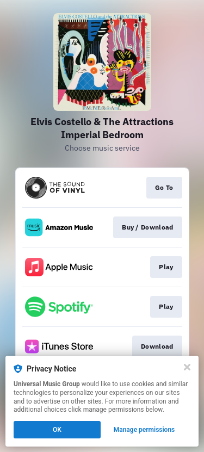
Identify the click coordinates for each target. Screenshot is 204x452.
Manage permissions (144, 430)
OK (57, 430)
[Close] (187, 367)
